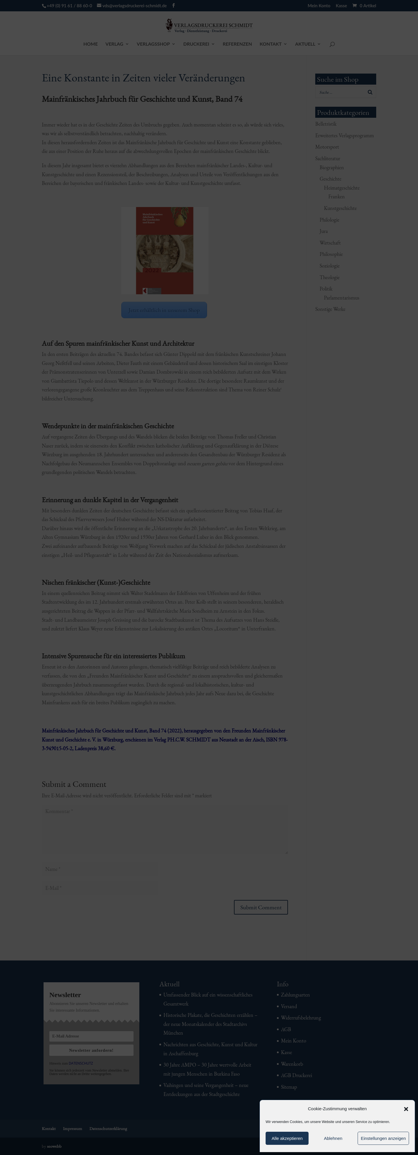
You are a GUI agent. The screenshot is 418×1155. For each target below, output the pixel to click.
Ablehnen (333, 1138)
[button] (406, 1109)
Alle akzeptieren (287, 1138)
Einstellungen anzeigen (383, 1138)
